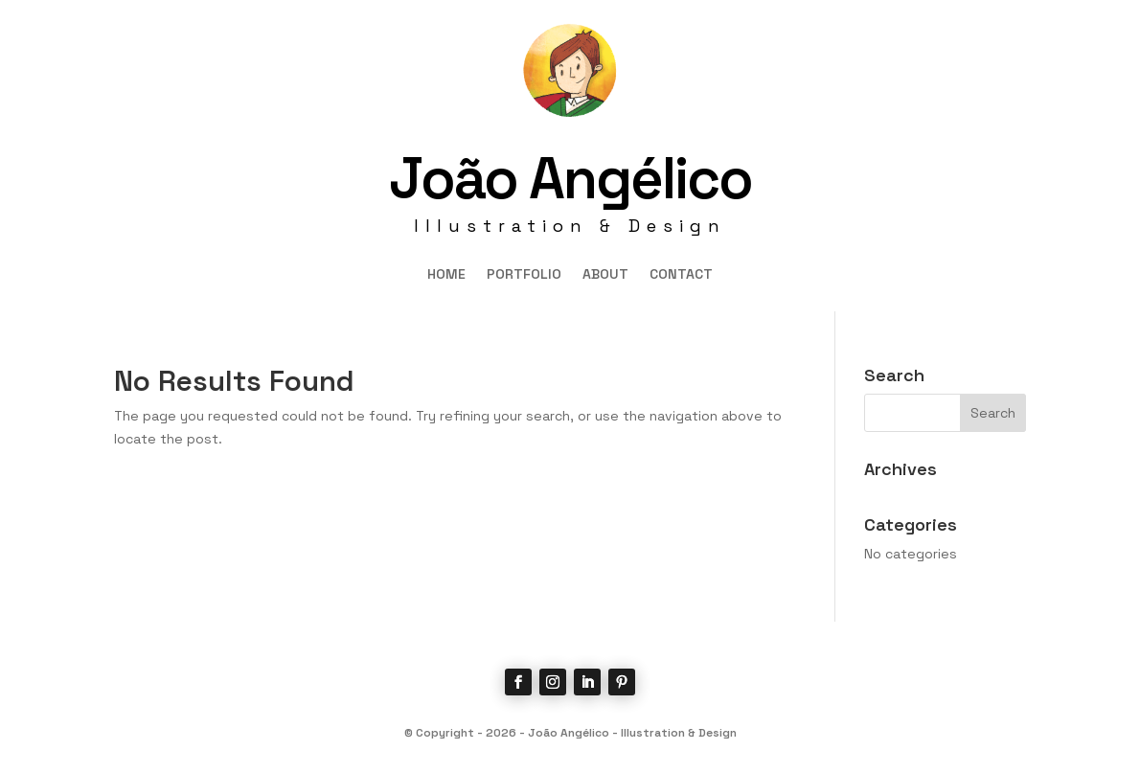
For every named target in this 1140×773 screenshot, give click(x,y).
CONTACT (681, 275)
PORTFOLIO (524, 275)
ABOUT (605, 275)
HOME (446, 275)
